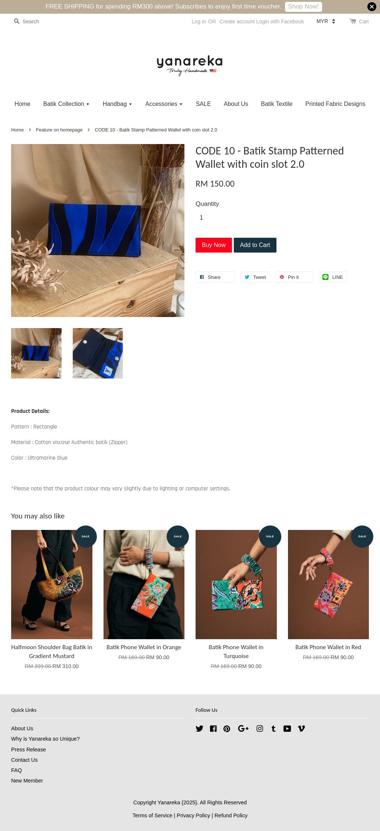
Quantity (207, 203)
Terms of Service (152, 815)
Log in (199, 21)
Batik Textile (276, 104)
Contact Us (24, 760)
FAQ (16, 770)
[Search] (33, 21)
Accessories (164, 104)
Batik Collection (66, 104)
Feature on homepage (59, 130)
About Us (236, 104)
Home (22, 104)
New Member (27, 781)
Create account (237, 21)
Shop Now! (303, 6)
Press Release (28, 749)
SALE (203, 104)
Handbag (117, 104)
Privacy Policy (193, 815)
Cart (364, 21)
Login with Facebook (280, 21)
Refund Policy (231, 815)
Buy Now (214, 245)
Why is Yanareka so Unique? (45, 739)
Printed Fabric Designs (335, 104)
